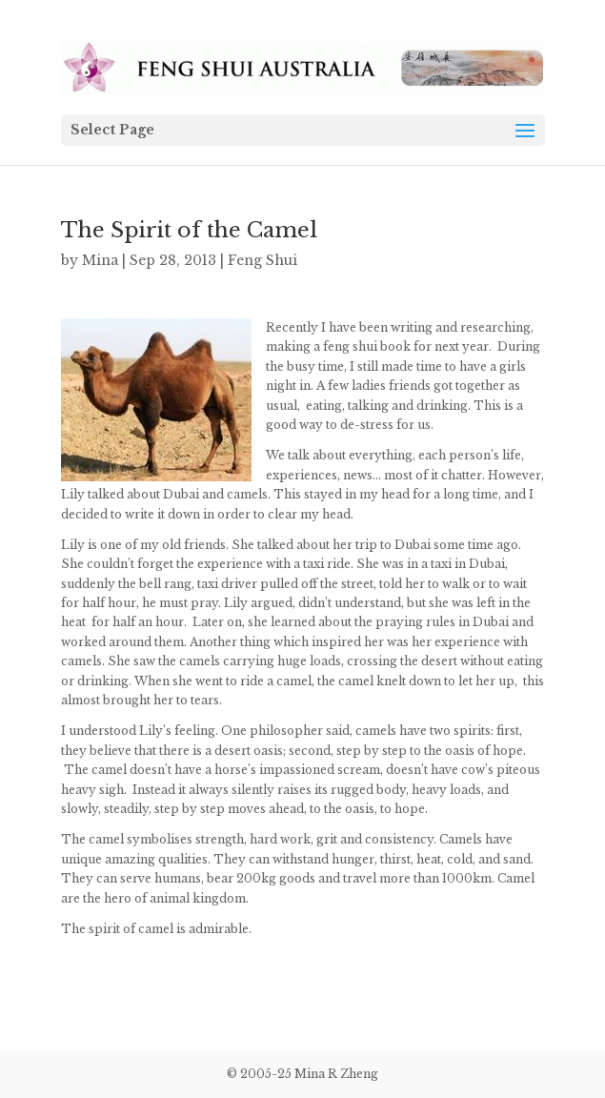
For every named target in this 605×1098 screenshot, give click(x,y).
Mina (100, 260)
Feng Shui (262, 260)
